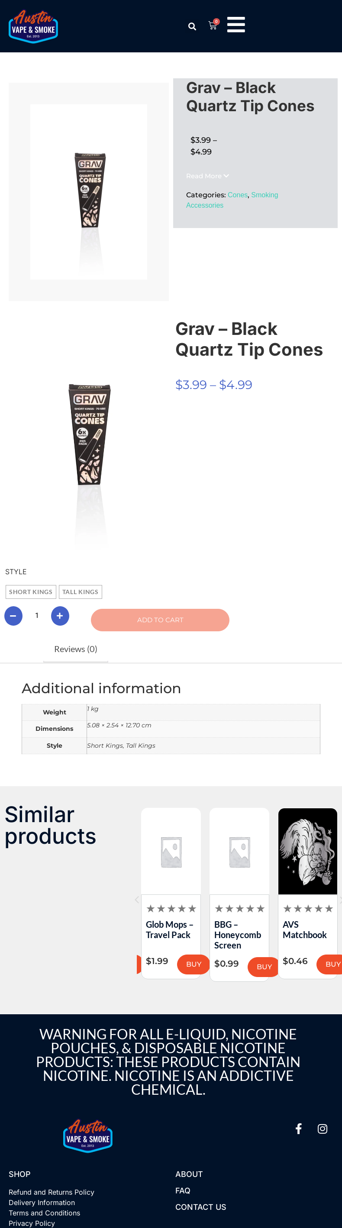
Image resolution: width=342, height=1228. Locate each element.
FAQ (182, 1191)
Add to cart (146, 620)
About (189, 1175)
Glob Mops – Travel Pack (205, 930)
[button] (191, 26)
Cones (238, 195)
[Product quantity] (37, 616)
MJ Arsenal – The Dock (137, 930)
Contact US (200, 1207)
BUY (162, 965)
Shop (20, 1175)
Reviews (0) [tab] (75, 649)
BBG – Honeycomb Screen (272, 935)
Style (16, 571)
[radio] (31, 591)
